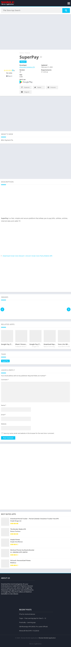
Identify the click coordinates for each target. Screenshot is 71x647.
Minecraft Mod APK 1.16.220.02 (29, 631)
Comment (5, 380)
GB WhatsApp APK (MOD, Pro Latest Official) (33, 626)
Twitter (37, 87)
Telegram (25, 92)
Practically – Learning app (27, 622)
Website (3, 424)
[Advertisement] (35, 32)
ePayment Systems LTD (27, 67)
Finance (27, 53)
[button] (66, 10)
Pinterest (51, 87)
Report (9, 76)
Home (22, 53)
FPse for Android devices (27, 614)
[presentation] (2, 309)
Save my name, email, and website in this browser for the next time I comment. (29, 433)
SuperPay (5, 361)
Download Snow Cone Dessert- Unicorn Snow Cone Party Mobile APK (27, 256)
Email (3, 415)
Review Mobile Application (47, 638)
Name (3, 406)
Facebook (25, 87)
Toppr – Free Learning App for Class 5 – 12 (32, 618)
